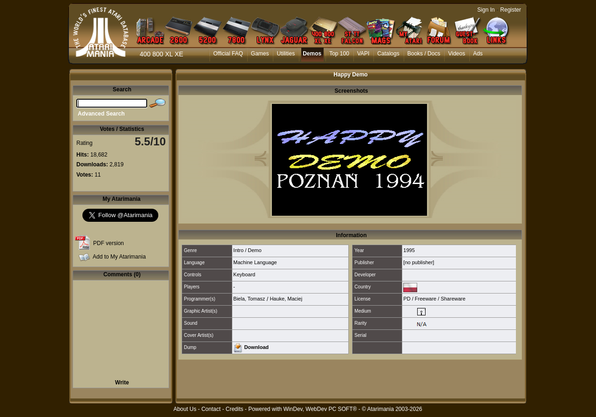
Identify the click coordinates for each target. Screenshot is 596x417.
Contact (210, 409)
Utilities (286, 53)
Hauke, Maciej (286, 298)
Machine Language (255, 262)
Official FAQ (228, 53)
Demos (312, 53)
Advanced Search (101, 113)
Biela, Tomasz (249, 298)
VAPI (363, 53)
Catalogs (388, 53)
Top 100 (339, 53)
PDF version (108, 243)
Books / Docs (423, 53)
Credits (234, 409)
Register (510, 10)
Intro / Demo (247, 250)
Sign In (485, 10)
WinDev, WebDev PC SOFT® (320, 409)
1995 (408, 250)
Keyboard (244, 274)
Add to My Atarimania (119, 256)
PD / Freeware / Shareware (434, 298)
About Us (184, 409)
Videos (456, 53)
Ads (478, 53)
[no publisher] (418, 262)
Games (260, 53)
